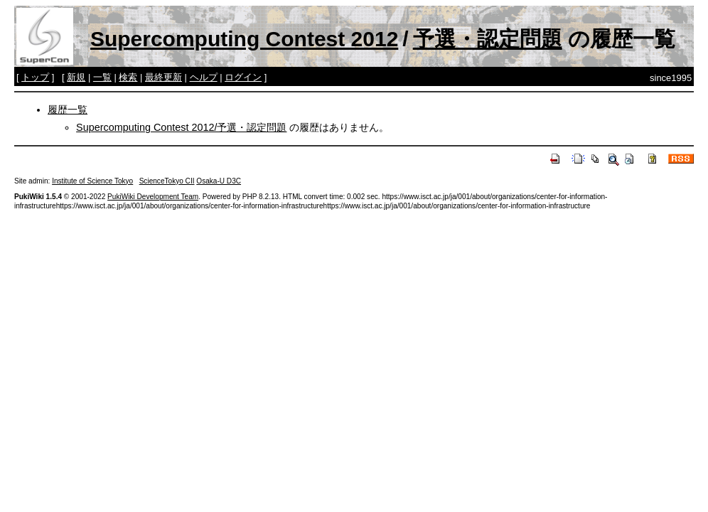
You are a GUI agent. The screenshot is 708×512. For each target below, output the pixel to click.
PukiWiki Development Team (152, 197)
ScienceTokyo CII (167, 181)
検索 (128, 77)
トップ (35, 77)
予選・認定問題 (487, 38)
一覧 (102, 77)
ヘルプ (204, 77)
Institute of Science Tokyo (92, 181)
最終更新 (163, 77)
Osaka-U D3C (218, 181)
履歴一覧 (67, 109)
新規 (76, 77)
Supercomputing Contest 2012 (244, 38)
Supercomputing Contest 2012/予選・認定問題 (181, 127)
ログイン (243, 77)
